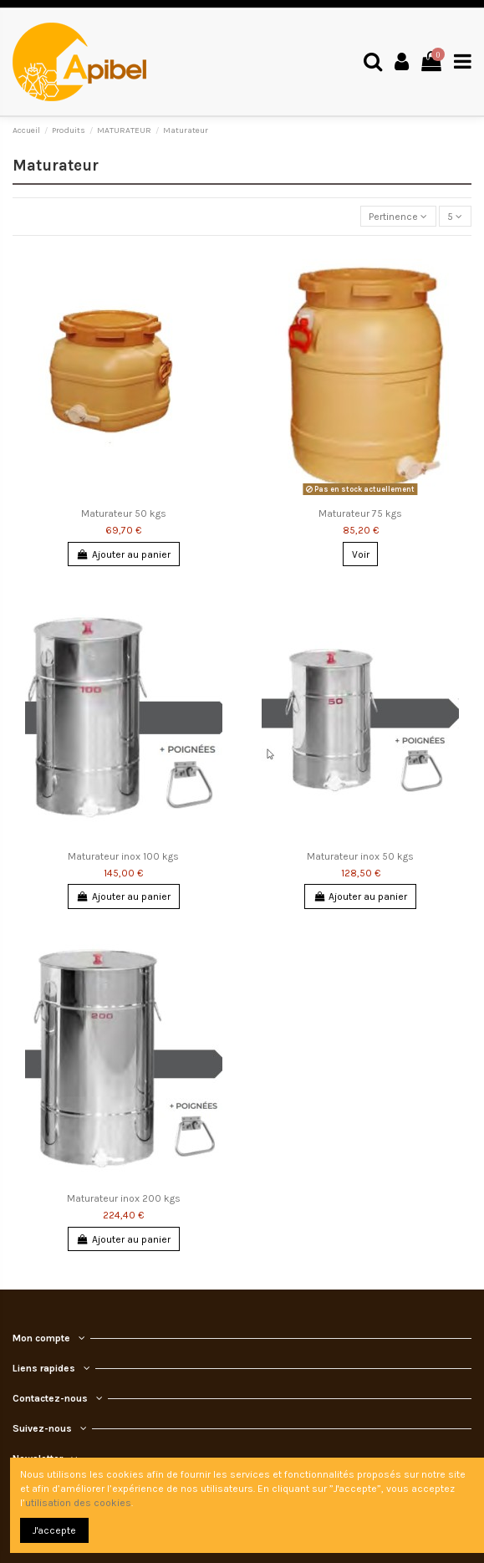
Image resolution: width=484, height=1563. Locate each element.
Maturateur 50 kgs (123, 513)
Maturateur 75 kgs (360, 513)
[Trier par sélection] (398, 216)
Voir (360, 554)
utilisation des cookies (78, 1503)
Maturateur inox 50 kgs (360, 856)
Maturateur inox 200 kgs (124, 1198)
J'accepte (54, 1530)
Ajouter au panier (124, 554)
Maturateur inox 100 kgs (123, 856)
